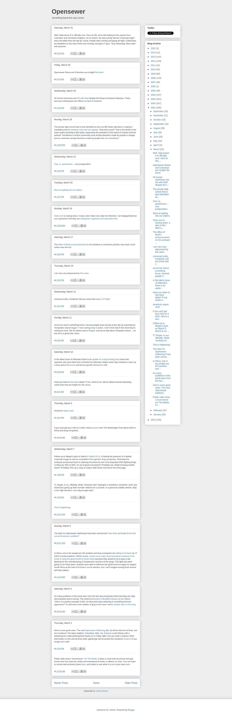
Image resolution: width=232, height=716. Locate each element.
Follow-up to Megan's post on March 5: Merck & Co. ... (161, 327)
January (157, 414)
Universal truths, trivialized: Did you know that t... (161, 260)
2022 (153, 48)
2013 (153, 56)
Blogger (131, 710)
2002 (153, 103)
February (158, 410)
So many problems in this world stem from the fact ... (162, 377)
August (157, 128)
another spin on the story (125, 604)
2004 (153, 95)
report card (68, 411)
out (67, 485)
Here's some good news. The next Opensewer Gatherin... (161, 389)
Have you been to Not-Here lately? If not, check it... (161, 296)
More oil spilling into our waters (68, 190)
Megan (92, 330)
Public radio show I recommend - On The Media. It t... (161, 401)
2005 (153, 90)
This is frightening (62, 507)
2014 (153, 52)
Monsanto (70, 365)
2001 (153, 107)
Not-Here (75, 382)
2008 (153, 78)
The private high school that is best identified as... (160, 193)
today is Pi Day (102, 299)
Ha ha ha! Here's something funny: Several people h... (161, 272)
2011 (153, 65)
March (156, 149)
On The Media (90, 659)
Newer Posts (61, 683)
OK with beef (82, 98)
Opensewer (68, 11)
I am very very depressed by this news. (160, 249)
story (96, 428)
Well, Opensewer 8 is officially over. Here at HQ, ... (161, 157)
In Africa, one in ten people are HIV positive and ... (161, 365)
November (158, 115)
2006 (153, 86)
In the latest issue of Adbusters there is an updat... (161, 284)
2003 (153, 99)
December (158, 111)
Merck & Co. (95, 456)
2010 (153, 69)
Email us (128, 639)
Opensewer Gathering (95, 630)
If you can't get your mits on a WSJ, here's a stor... (161, 315)
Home (96, 683)
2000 (153, 420)
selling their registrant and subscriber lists (98, 218)
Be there (99, 72)
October (157, 119)
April (155, 145)
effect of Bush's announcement (72, 244)
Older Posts (131, 683)
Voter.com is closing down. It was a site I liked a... (161, 224)
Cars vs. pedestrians (63, 164)
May (155, 141)
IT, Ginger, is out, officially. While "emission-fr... (161, 338)
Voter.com (58, 216)
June (156, 136)
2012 (153, 61)
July (155, 132)
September (159, 124)
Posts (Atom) (102, 691)
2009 (153, 74)
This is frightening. (161, 345)
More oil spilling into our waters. (161, 214)
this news (84, 273)
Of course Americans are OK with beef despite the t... (161, 181)
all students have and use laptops (83, 130)
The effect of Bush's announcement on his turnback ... (161, 237)
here (84, 664)
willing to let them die (125, 553)
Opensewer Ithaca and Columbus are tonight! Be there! (161, 169)
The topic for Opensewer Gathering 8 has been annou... (162, 353)
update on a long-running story (105, 359)
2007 (153, 82)
